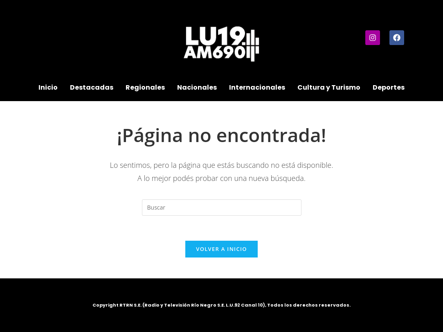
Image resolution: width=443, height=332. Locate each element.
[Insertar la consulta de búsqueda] (221, 207)
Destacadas (91, 87)
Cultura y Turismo (328, 87)
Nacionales (197, 87)
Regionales (145, 87)
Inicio (48, 87)
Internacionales (257, 87)
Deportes (389, 87)
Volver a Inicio (221, 249)
